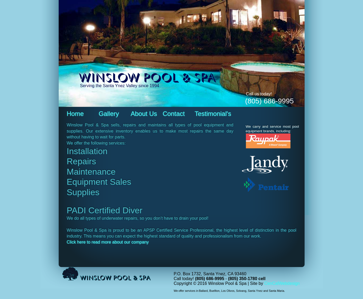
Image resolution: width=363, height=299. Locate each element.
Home (75, 113)
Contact (174, 113)
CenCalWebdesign (282, 283)
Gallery (109, 113)
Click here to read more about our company (108, 242)
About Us (144, 113)
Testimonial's (213, 113)
